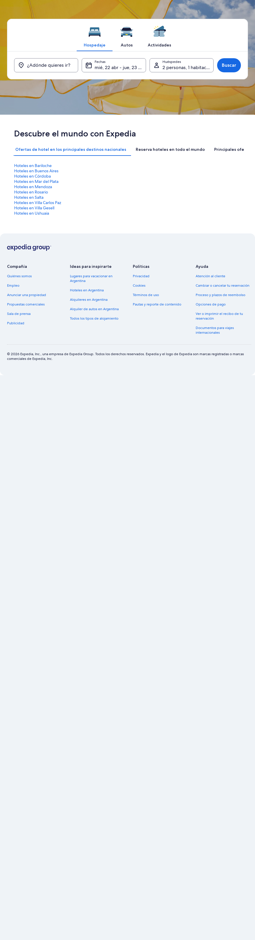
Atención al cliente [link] (210, 276)
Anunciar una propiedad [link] (26, 295)
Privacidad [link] (141, 276)
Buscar (229, 65)
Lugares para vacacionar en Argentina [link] (91, 278)
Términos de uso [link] (146, 295)
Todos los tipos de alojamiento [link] (94, 318)
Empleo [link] (13, 285)
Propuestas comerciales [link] (26, 304)
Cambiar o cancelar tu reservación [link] (222, 285)
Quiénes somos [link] (19, 276)
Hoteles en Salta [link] (28, 197)
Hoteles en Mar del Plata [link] (36, 181)
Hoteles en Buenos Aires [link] (36, 170)
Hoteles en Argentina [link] (87, 290)
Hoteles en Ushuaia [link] (31, 213)
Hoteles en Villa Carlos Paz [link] (37, 202)
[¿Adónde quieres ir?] (46, 65)
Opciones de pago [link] (211, 304)
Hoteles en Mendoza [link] (33, 186)
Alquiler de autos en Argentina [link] (94, 309)
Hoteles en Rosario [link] (31, 192)
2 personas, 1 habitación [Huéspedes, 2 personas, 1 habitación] (187, 67)
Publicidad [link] (15, 323)
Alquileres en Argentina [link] (89, 299)
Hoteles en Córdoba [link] (32, 176)
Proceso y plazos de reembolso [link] (220, 295)
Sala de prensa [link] (19, 313)
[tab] (95, 35)
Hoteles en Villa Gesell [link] (34, 208)
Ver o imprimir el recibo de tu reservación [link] (219, 316)
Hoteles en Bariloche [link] (33, 165)
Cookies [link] (139, 285)
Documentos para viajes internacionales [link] (215, 330)
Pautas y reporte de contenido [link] (157, 304)
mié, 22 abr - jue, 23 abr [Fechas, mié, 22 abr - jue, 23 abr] (120, 67)
